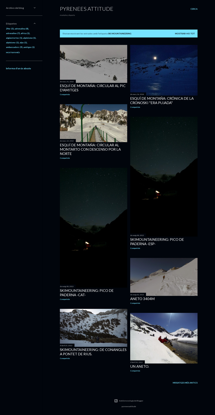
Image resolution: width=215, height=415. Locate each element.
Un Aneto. (139, 366)
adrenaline (13, 33)
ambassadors (14, 47)
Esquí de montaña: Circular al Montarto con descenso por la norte (90, 149)
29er (10, 28)
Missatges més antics (185, 382)
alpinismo (12, 42)
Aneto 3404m (142, 298)
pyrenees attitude (86, 8)
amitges (29, 47)
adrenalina (22, 28)
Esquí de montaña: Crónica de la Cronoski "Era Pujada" (162, 100)
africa (25, 33)
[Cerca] (194, 9)
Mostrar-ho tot (185, 33)
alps (23, 42)
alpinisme (29, 38)
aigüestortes (14, 38)
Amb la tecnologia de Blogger (128, 401)
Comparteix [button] (65, 94)
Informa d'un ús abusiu (18, 68)
